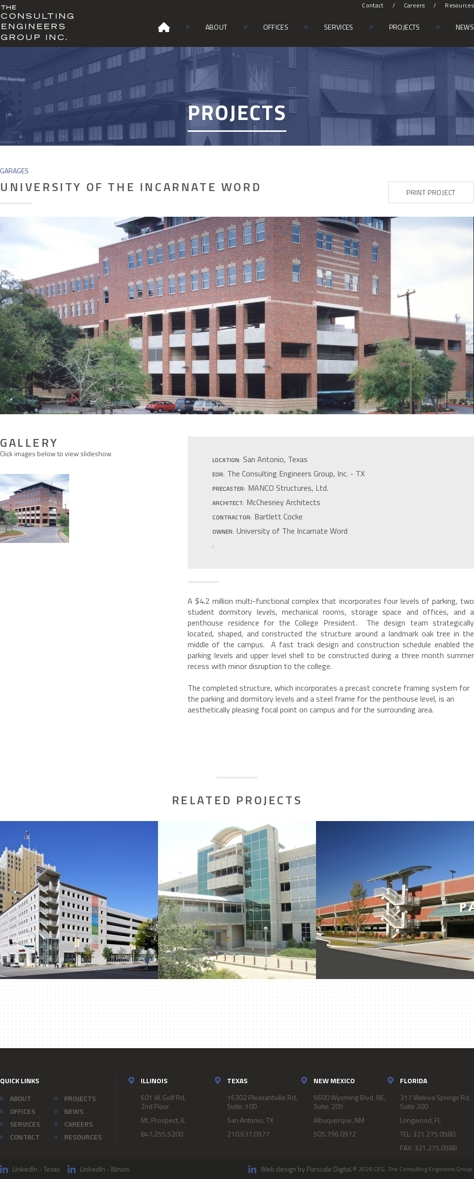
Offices (275, 27)
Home (164, 27)
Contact (372, 5)
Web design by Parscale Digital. (307, 1169)
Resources (459, 5)
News (465, 27)
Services (339, 27)
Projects (404, 27)
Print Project (431, 192)
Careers (414, 5)
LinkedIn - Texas (36, 1169)
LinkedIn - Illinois (105, 1169)
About (216, 27)
